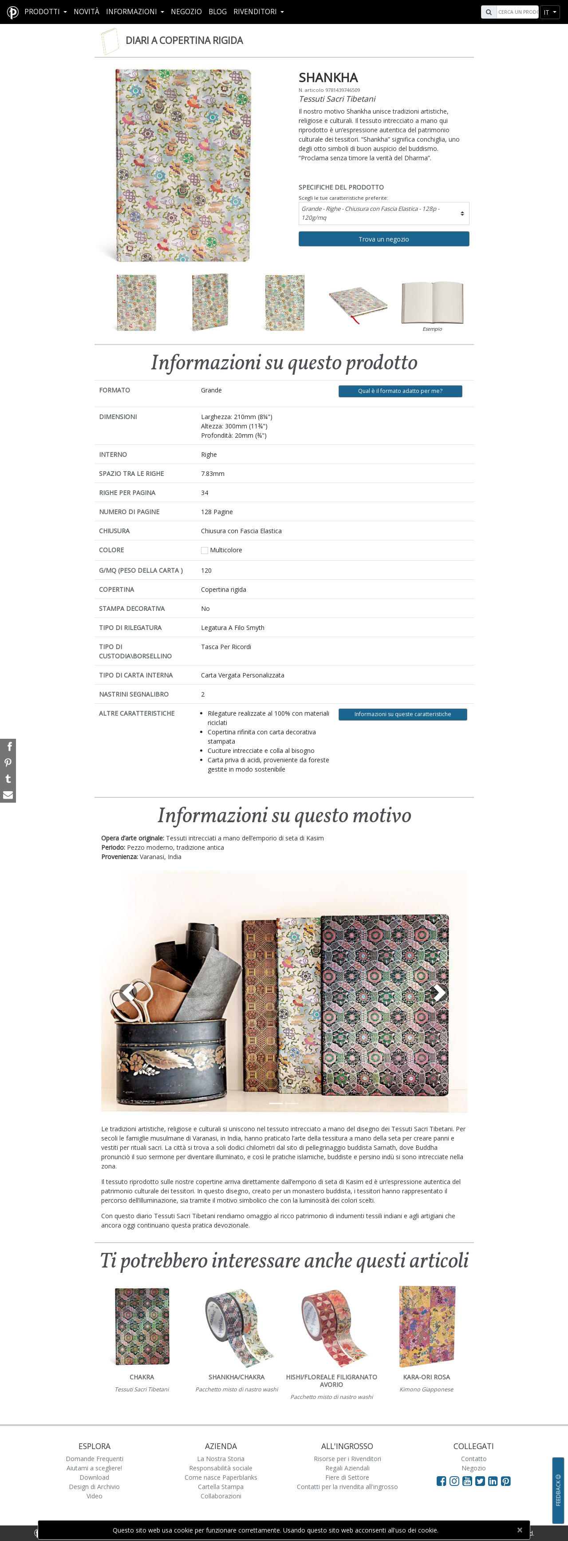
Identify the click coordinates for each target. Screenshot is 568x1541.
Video (95, 1496)
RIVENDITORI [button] (256, 11)
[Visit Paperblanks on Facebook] (441, 1480)
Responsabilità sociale (220, 1468)
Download (94, 1477)
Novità (86, 11)
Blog (218, 11)
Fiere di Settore (347, 1477)
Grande (370, 213)
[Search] (516, 12)
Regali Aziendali (347, 1468)
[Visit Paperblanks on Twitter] (481, 1480)
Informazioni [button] (132, 11)
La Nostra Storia (221, 1458)
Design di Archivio (94, 1486)
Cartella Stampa (221, 1486)
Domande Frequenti (94, 1458)
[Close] (519, 1530)
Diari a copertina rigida (184, 40)
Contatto (474, 1458)
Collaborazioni (221, 1496)
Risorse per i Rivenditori (347, 1458)
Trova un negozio (384, 239)
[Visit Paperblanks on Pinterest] (506, 1480)
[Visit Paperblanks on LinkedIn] (494, 1480)
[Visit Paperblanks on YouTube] (468, 1480)
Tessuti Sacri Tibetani (337, 98)
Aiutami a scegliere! (94, 1468)
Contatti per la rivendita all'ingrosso (347, 1486)
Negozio (186, 11)
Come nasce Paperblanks (221, 1477)
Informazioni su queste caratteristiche (403, 714)
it (547, 12)
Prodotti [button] (43, 11)
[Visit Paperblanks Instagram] (454, 1480)
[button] (128, 993)
